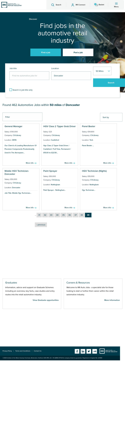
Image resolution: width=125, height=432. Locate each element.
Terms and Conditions (22, 351)
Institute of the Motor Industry (108, 351)
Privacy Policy (7, 351)
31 (39, 215)
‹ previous (40, 224)
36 (69, 215)
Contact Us (37, 351)
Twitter (88, 351)
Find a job (45, 52)
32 (45, 215)
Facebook (77, 351)
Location (55, 68)
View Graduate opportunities (46, 300)
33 (51, 215)
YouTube (94, 351)
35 (63, 215)
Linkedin (83, 351)
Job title (13, 68)
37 (75, 215)
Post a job (78, 52)
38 (81, 215)
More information (112, 300)
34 (57, 215)
